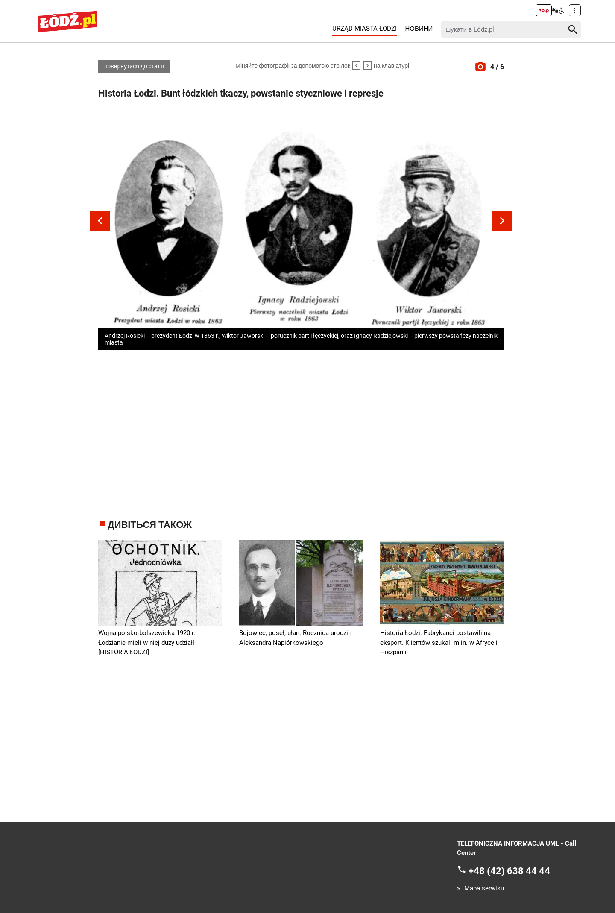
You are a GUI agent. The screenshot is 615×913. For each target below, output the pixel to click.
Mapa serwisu (484, 888)
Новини (419, 28)
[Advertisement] (301, 428)
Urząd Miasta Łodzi (364, 28)
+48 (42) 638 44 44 (509, 870)
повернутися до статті (134, 66)
